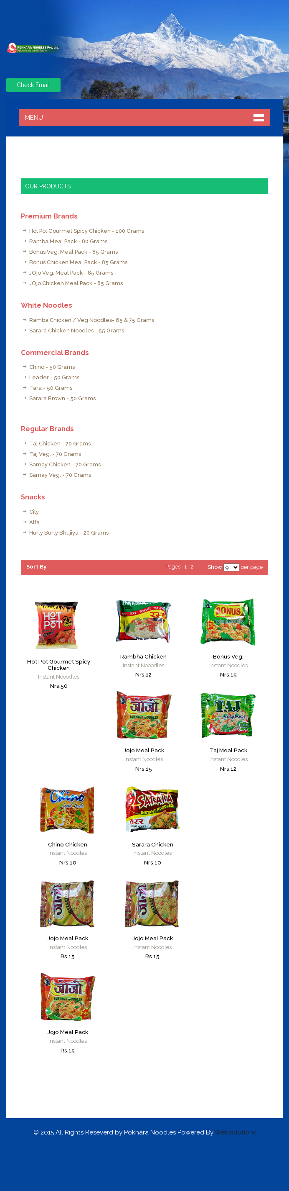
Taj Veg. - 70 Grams (55, 454)
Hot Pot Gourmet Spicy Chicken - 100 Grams (86, 231)
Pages (172, 566)
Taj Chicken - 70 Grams (60, 443)
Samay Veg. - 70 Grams (60, 475)
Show (215, 567)
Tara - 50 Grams (50, 388)
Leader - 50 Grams (54, 377)
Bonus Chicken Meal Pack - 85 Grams (78, 262)
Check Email (33, 85)
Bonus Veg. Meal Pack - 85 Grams (73, 252)
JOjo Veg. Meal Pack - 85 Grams (71, 273)
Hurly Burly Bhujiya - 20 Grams (69, 533)
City (34, 512)
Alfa (34, 522)
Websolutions (235, 1132)
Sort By (36, 566)
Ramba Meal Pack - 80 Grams (68, 241)
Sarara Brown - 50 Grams (62, 398)
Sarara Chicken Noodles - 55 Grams (76, 330)
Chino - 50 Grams (52, 367)
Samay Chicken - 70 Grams (65, 464)
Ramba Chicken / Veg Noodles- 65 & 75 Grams (91, 320)
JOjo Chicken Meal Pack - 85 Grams (76, 283)
